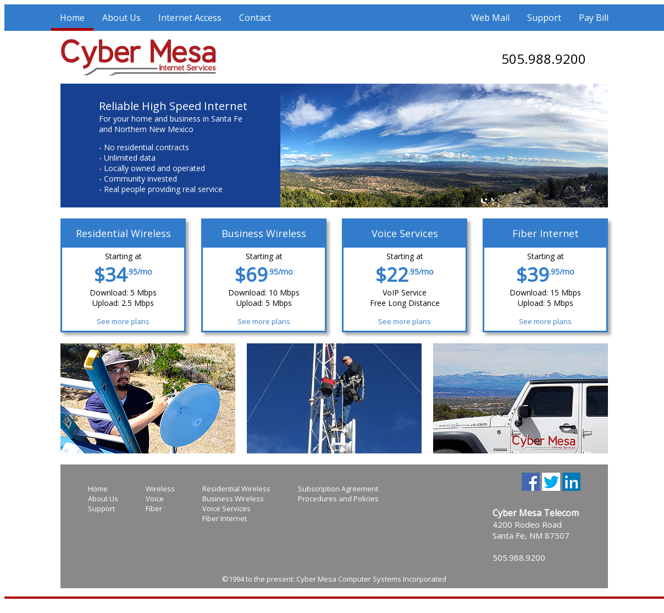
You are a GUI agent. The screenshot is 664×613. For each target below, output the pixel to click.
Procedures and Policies (338, 498)
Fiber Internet (224, 518)
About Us (121, 18)
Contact (255, 18)
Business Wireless (233, 498)
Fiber (154, 508)
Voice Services (226, 508)
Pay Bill (593, 18)
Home (72, 18)
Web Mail (490, 18)
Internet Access (190, 18)
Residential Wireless (236, 489)
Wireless (160, 489)
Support (544, 18)
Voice (155, 498)
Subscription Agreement (338, 489)
